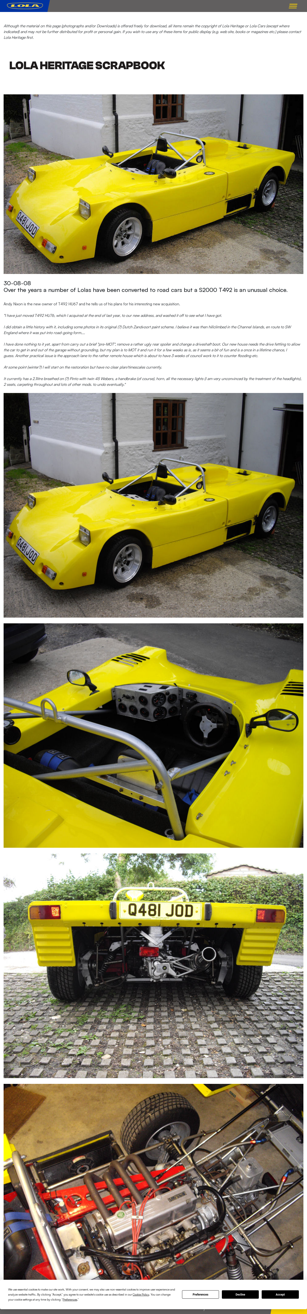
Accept (280, 1294)
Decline (240, 1294)
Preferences (200, 1294)
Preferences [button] (70, 1299)
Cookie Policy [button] (141, 1294)
